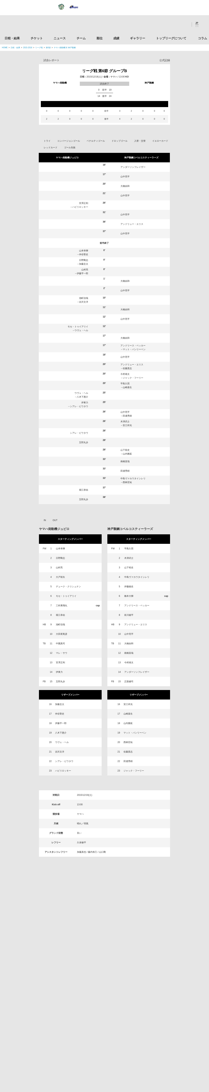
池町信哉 (83, 298)
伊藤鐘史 (128, 586)
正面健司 (128, 681)
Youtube (185, 24)
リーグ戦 (39, 48)
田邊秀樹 (127, 416)
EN (197, 26)
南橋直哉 (125, 461)
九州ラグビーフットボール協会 (175, 975)
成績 (116, 38)
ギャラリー (137, 38)
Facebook (174, 24)
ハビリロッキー (80, 207)
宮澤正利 (83, 203)
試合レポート (51, 60)
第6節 (48, 48)
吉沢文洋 (83, 302)
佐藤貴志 (127, 368)
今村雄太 (125, 374)
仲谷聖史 (83, 254)
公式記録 (164, 60)
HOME (5, 48)
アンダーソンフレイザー (133, 167)
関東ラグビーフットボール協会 (175, 946)
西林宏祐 (127, 482)
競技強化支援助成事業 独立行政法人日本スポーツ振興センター (175, 1033)
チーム (81, 38)
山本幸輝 (83, 250)
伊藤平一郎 (82, 273)
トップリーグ (32, 927)
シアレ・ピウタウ (79, 406)
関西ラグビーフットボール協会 (175, 961)
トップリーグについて (171, 38)
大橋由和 (125, 186)
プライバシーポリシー (103, 1065)
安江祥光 (127, 425)
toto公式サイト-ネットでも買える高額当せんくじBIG (175, 1019)
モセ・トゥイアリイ (78, 326)
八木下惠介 (82, 397)
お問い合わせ (127, 1065)
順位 (100, 38)
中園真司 (60, 643)
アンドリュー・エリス (131, 224)
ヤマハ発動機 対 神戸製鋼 (65, 48)
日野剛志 (83, 260)
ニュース (60, 38)
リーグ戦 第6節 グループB (104, 71)
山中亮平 (125, 176)
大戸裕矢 (60, 577)
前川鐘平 (128, 615)
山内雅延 (127, 453)
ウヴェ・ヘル (81, 330)
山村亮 (84, 269)
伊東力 (84, 402)
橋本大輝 (128, 596)
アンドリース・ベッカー (133, 345)
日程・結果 (12, 38)
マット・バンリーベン (134, 349)
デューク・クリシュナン (68, 586)
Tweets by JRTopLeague (108, 927)
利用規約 (81, 1065)
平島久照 (125, 383)
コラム (202, 38)
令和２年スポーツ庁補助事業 (175, 1048)
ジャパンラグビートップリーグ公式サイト (23, 25)
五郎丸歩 (83, 442)
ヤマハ (113, 76)
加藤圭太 (83, 264)
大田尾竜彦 (61, 634)
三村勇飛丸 (61, 605)
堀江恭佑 (83, 490)
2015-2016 (27, 48)
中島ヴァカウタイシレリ (133, 478)
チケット (37, 38)
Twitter (164, 24)
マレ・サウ (61, 653)
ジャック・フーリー (133, 378)
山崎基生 (127, 387)
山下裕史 (125, 450)
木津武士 (125, 421)
